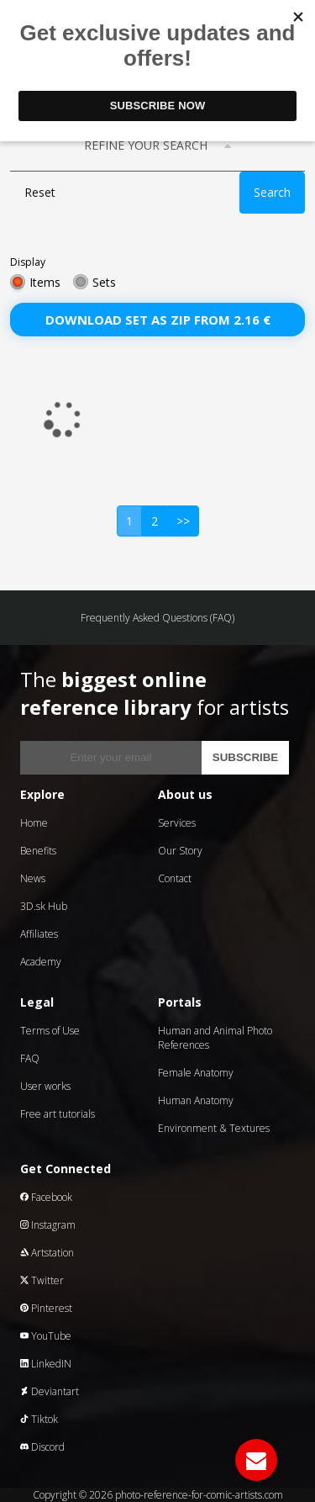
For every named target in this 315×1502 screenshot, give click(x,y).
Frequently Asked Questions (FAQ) (157, 618)
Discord (42, 1447)
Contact (175, 878)
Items (44, 282)
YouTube (45, 1336)
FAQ (29, 1058)
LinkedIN (45, 1364)
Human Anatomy (196, 1100)
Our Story (180, 851)
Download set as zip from (157, 319)
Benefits (38, 851)
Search (272, 192)
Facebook (46, 1197)
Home (34, 823)
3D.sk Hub (43, 906)
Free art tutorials (57, 1114)
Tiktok (39, 1419)
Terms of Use (50, 1030)
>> (183, 521)
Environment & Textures (214, 1128)
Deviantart (49, 1391)
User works (45, 1086)
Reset (39, 192)
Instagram (48, 1225)
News (32, 878)
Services (177, 823)
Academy (40, 962)
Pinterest (46, 1308)
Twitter (42, 1280)
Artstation (47, 1252)
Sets (104, 282)
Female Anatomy (196, 1073)
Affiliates (39, 934)
